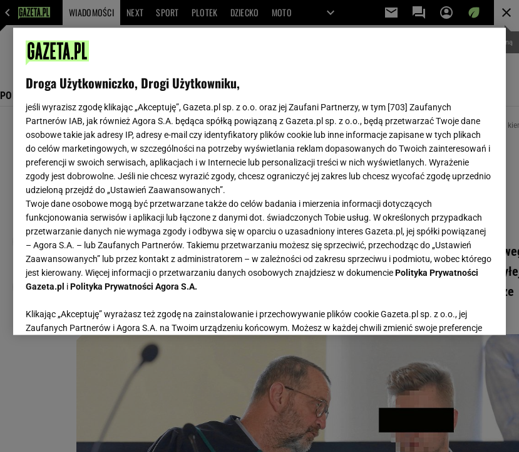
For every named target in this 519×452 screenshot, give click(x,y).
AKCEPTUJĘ (451, 310)
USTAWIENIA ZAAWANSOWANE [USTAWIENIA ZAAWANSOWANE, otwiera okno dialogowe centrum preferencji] (107, 310)
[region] (259, 181)
